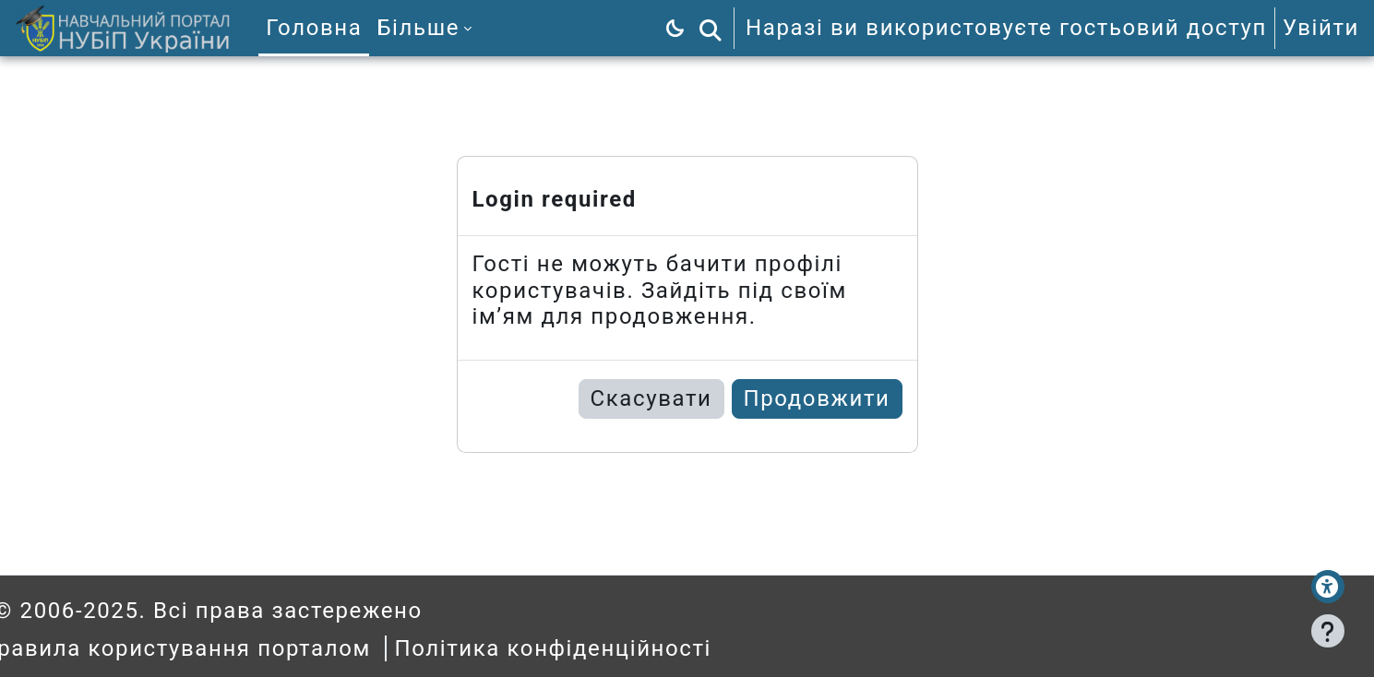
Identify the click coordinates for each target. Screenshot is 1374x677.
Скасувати (651, 398)
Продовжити (817, 398)
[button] (710, 28)
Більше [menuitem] (418, 28)
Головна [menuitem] (314, 28)
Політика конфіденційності (588, 648)
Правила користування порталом (210, 648)
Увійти (1321, 28)
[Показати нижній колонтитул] (1327, 630)
